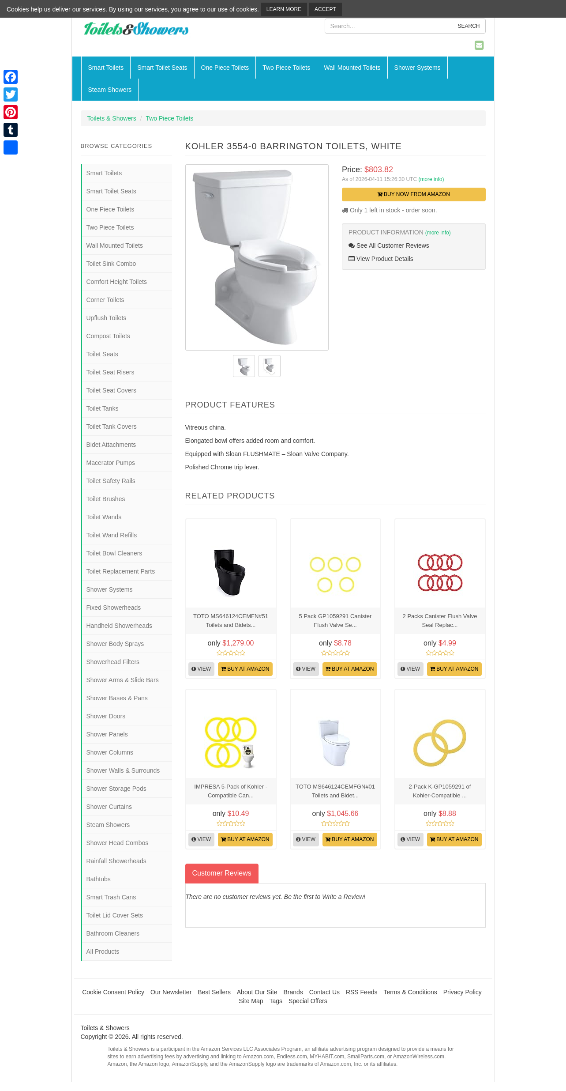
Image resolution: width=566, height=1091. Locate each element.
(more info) (431, 179)
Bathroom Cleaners (113, 933)
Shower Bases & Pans (117, 698)
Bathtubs (98, 879)
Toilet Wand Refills (111, 535)
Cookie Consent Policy (113, 992)
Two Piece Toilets (286, 67)
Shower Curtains (109, 806)
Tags (276, 1000)
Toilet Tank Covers (111, 426)
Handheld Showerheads (119, 625)
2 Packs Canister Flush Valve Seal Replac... (440, 620)
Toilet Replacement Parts (120, 571)
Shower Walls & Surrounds (123, 770)
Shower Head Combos (117, 842)
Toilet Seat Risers (110, 372)
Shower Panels (107, 734)
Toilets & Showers (111, 118)
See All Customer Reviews (389, 245)
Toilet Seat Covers (111, 390)
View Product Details (381, 258)
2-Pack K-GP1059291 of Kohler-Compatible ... (440, 791)
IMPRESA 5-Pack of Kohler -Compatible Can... (230, 791)
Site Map (251, 1000)
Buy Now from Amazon (414, 194)
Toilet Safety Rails (110, 480)
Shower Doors (106, 716)
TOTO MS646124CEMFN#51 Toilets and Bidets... (230, 620)
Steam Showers (110, 89)
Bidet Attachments (111, 444)
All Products (103, 951)
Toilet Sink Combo (111, 263)
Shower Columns (110, 752)
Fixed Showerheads (113, 607)
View (201, 669)
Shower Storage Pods (116, 788)
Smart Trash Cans (111, 897)
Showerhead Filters (113, 661)
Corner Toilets (105, 299)
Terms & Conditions (410, 992)
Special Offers (308, 1000)
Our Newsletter (170, 992)
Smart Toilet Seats (162, 67)
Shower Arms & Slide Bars (122, 679)
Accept (325, 9)
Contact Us (324, 992)
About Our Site (257, 992)
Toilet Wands (104, 517)
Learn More (283, 9)
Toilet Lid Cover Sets (114, 915)
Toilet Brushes (105, 498)
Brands (293, 992)
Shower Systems (417, 67)
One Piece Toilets (225, 67)
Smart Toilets (106, 67)
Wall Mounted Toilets (352, 67)
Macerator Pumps (110, 462)
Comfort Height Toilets (116, 281)
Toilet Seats (102, 354)
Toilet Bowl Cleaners (114, 553)
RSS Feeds (362, 992)
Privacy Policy (462, 992)
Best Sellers (214, 992)
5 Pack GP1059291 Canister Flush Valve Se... (335, 620)
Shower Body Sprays (115, 643)
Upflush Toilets (106, 317)
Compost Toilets (108, 336)
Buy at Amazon (245, 669)
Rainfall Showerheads (116, 860)
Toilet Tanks (102, 408)
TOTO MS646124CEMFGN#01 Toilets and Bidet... (335, 791)
